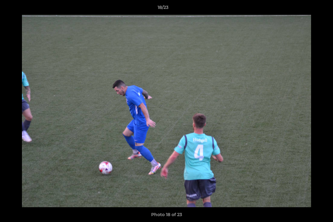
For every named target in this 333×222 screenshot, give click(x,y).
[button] (307, 9)
